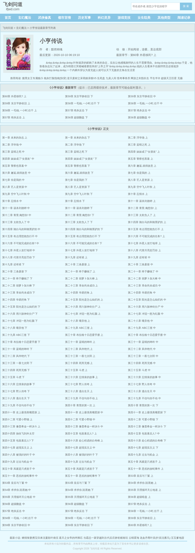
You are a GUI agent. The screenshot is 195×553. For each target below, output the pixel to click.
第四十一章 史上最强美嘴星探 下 (147, 412)
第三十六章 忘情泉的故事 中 (144, 377)
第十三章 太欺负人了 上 (142, 215)
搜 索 (186, 6)
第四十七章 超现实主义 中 (80, 447)
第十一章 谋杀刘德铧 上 (142, 201)
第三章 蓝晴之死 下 (76, 151)
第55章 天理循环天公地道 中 (18, 496)
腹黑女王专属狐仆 (32, 78)
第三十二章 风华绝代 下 (16, 356)
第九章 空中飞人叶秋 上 (142, 186)
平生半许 (155, 78)
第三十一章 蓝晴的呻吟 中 (143, 341)
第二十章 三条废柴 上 (77, 264)
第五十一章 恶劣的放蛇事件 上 (145, 468)
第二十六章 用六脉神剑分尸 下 (20, 313)
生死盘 (101, 78)
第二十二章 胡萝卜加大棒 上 (81, 278)
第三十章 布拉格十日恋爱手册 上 (84, 334)
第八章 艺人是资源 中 (14, 186)
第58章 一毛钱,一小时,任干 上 (19, 110)
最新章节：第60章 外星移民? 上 (136, 55)
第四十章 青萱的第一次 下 (143, 405)
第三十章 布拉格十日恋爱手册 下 (21, 341)
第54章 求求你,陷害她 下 (79, 489)
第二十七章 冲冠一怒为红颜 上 (83, 313)
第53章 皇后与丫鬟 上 (140, 475)
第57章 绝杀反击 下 (76, 110)
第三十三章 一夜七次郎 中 (143, 356)
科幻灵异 (104, 17)
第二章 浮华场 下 (75, 144)
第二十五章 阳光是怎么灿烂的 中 (147, 299)
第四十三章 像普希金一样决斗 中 (84, 426)
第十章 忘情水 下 (75, 201)
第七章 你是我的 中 (13, 179)
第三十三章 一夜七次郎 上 (80, 356)
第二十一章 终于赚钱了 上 (80, 271)
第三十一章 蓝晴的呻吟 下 (17, 348)
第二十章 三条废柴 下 (14, 271)
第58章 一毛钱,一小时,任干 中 (145, 103)
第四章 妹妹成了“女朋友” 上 (144, 151)
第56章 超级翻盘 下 (76, 117)
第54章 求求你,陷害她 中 (16, 489)
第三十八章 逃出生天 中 (142, 391)
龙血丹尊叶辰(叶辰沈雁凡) (155, 537)
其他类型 (164, 17)
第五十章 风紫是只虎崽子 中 (18, 468)
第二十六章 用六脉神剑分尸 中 (145, 306)
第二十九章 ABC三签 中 (142, 327)
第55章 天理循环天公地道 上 (144, 489)
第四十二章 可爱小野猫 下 (143, 419)
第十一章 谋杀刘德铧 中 (16, 208)
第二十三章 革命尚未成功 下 (18, 292)
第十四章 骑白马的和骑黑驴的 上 (147, 222)
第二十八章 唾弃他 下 (14, 327)
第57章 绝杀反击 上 (13, 117)
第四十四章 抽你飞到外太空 (18, 433)
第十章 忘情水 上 (138, 193)
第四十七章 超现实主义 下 (143, 447)
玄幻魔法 (24, 17)
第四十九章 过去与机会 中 (17, 461)
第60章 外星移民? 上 (14, 96)
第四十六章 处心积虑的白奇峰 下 (147, 440)
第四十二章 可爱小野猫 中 (80, 419)
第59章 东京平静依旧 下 (79, 96)
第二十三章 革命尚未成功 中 (144, 285)
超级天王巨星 (169, 78)
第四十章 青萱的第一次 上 (80, 405)
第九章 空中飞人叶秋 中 (16, 193)
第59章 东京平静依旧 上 (16, 103)
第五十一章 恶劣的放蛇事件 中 (20, 475)
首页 (8, 17)
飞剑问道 (8, 27)
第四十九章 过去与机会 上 (143, 454)
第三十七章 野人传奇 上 (79, 384)
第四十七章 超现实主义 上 (17, 447)
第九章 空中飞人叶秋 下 (79, 193)
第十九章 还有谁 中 (139, 257)
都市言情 (64, 17)
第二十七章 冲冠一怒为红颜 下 (20, 320)
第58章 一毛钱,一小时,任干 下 (82, 103)
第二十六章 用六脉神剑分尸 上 (83, 306)
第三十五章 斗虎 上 (76, 370)
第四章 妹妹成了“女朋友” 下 (81, 158)
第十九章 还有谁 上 (76, 257)
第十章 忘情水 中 (12, 201)
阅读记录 (183, 17)
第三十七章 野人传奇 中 (142, 384)
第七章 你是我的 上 (139, 172)
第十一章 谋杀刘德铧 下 (79, 208)
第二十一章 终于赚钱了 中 (143, 271)
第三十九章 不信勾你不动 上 (81, 398)
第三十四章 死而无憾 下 (16, 370)
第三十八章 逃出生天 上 (79, 391)
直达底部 (156, 49)
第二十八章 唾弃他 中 (140, 320)
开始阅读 (133, 49)
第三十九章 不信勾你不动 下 (18, 405)
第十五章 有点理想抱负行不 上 (145, 229)
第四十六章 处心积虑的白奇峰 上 (84, 440)
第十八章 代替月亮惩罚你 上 (144, 250)
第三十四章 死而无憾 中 (142, 363)
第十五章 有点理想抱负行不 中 (20, 236)
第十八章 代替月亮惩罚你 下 (18, 257)
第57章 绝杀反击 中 (139, 110)
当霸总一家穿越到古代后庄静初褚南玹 (105, 537)
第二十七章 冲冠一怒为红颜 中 (145, 313)
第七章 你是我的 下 (76, 179)
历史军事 (84, 17)
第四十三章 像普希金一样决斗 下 (147, 426)
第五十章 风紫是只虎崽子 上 (144, 461)
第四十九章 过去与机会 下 (80, 461)
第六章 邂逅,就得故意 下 (79, 172)
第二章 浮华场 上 (138, 137)
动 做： (122, 49)
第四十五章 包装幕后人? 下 (18, 440)
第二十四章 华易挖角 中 (142, 292)
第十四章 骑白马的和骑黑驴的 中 (21, 229)
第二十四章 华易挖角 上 (79, 292)
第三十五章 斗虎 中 (139, 370)
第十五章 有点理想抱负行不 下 (83, 236)
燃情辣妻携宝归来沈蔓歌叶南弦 (40, 537)
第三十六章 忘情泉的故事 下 (18, 384)
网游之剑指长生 (140, 78)
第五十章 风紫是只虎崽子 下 (81, 468)
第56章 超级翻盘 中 (139, 117)
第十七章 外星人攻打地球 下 (81, 250)
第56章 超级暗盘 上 (139, 496)
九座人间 (111, 78)
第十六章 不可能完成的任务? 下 (83, 243)
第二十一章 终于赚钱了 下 (17, 278)
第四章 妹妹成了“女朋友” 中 (18, 158)
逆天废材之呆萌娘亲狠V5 (81, 78)
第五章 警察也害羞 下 (77, 165)
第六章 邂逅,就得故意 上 (142, 165)
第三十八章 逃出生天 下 (16, 398)
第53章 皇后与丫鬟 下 (77, 482)
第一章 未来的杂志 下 (77, 137)
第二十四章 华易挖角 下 (16, 299)
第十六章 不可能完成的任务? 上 (146, 236)
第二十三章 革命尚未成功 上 (81, 285)
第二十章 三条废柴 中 (140, 264)
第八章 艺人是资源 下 (77, 186)
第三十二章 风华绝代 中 (142, 348)
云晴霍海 (134, 537)
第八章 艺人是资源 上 (140, 179)
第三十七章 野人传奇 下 (16, 391)
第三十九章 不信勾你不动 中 (144, 398)
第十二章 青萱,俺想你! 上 (142, 208)
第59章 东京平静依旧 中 (142, 96)
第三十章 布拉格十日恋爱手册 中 (147, 334)
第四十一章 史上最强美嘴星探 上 (21, 412)
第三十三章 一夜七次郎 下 (17, 363)
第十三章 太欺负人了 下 (79, 222)
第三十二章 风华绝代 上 (79, 348)
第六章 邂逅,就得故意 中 (16, 172)
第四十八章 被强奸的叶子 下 (81, 454)
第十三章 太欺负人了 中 (16, 222)
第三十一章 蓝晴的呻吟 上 (80, 341)
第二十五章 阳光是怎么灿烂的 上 (84, 299)
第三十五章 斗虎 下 (13, 377)
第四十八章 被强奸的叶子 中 (18, 454)
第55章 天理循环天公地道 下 (81, 496)
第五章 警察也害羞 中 (14, 165)
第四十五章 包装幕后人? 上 (81, 433)
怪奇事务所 (123, 78)
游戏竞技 (124, 17)
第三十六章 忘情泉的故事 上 (81, 377)
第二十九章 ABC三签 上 (79, 327)
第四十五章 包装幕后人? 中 (144, 433)
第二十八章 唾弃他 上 (77, 320)
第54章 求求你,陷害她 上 (142, 482)
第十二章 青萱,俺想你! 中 (16, 215)
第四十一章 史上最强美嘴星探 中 (84, 412)
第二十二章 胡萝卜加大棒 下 (18, 285)
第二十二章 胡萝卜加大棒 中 (144, 278)
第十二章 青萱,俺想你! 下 (79, 215)
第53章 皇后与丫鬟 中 (15, 482)
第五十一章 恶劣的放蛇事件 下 (83, 475)
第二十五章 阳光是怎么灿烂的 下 (21, 306)
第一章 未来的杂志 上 (14, 137)
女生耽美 (144, 17)
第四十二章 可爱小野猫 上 (17, 419)
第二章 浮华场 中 (12, 144)
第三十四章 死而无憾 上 (79, 363)
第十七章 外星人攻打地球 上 (144, 243)
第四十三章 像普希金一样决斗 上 (21, 426)
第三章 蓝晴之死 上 (139, 144)
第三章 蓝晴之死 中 (13, 151)
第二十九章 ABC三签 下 (16, 334)
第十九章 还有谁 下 (13, 264)
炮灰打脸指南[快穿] (55, 78)
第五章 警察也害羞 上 (140, 158)
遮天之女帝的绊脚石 (71, 537)
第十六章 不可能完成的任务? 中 (20, 243)
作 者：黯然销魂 (50, 49)
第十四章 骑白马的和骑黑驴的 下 (84, 229)
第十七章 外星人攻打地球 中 (18, 250)
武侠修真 (44, 17)
